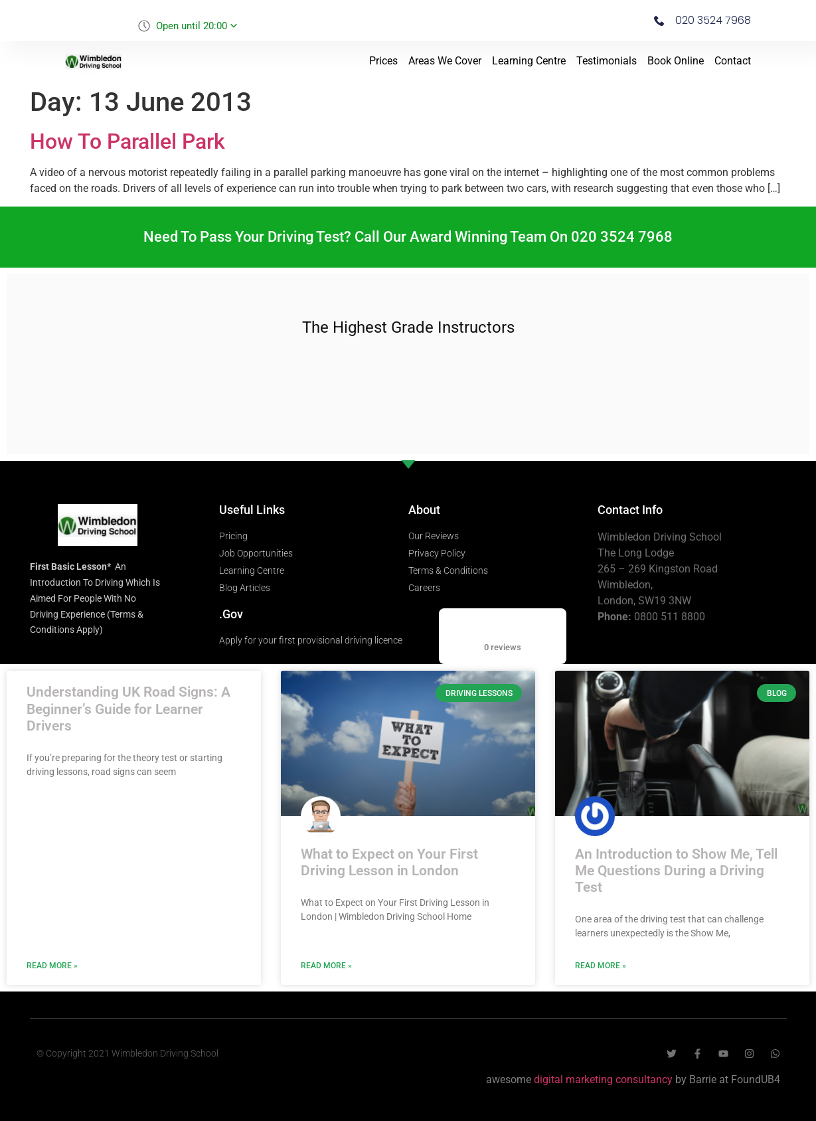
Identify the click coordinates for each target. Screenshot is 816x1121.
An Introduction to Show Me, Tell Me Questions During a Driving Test (676, 870)
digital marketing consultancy (603, 1079)
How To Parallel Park (127, 141)
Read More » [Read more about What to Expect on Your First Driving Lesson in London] (326, 965)
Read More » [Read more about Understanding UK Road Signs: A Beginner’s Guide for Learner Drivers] (52, 965)
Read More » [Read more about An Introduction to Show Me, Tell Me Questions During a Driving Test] (600, 965)
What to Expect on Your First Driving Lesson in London (389, 862)
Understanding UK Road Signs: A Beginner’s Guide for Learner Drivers (128, 708)
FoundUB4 (755, 1079)
